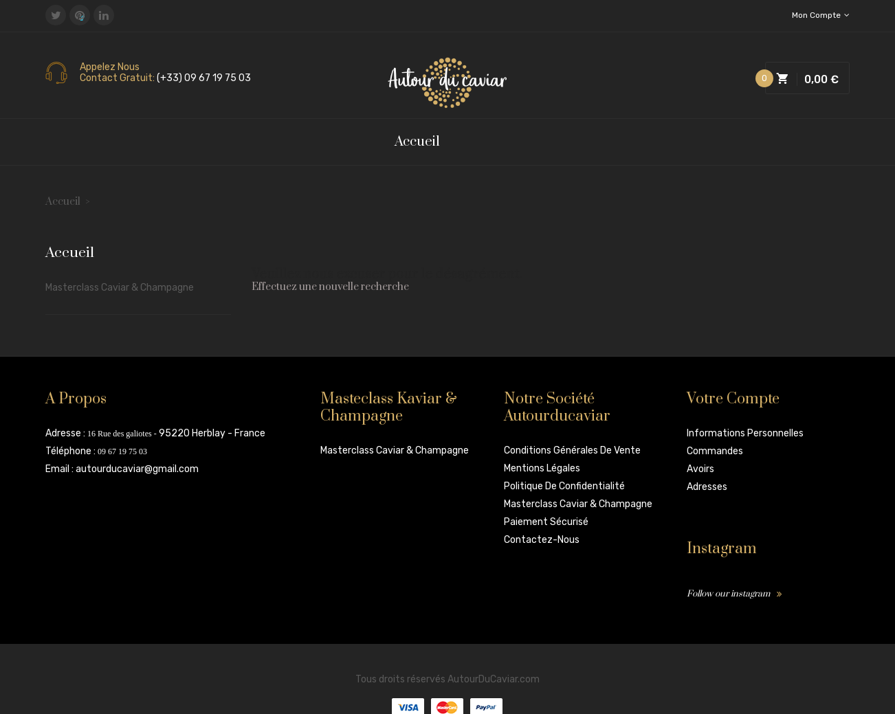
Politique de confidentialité (564, 486)
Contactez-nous (541, 540)
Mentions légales (542, 468)
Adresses (707, 487)
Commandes (715, 451)
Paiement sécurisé (546, 522)
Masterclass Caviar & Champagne (119, 287)
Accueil (69, 253)
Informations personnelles (745, 433)
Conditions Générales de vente (572, 450)
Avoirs (700, 469)
